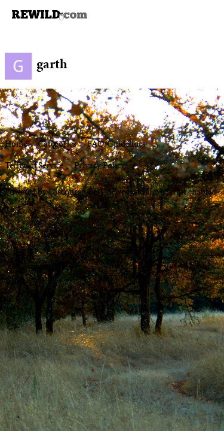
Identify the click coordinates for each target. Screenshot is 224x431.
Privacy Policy (99, 165)
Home (16, 144)
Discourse (66, 192)
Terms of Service (34, 165)
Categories (57, 144)
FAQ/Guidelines (116, 144)
